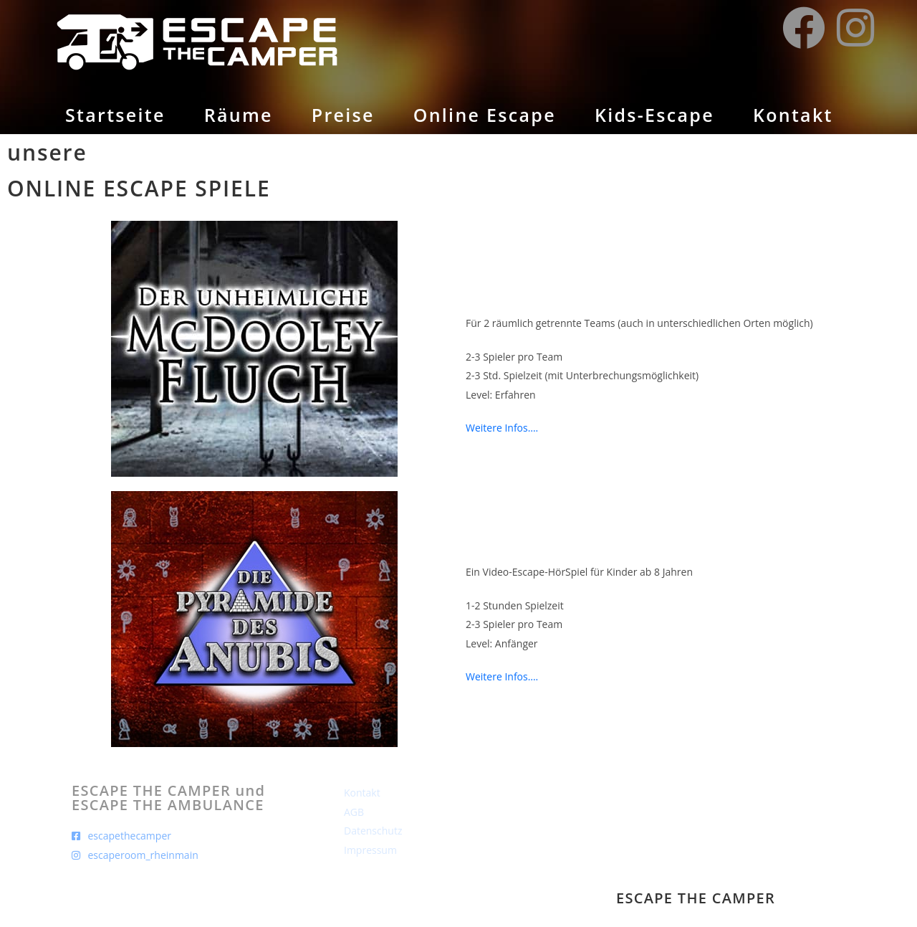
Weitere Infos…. (502, 427)
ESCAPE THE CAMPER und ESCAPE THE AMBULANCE (168, 797)
